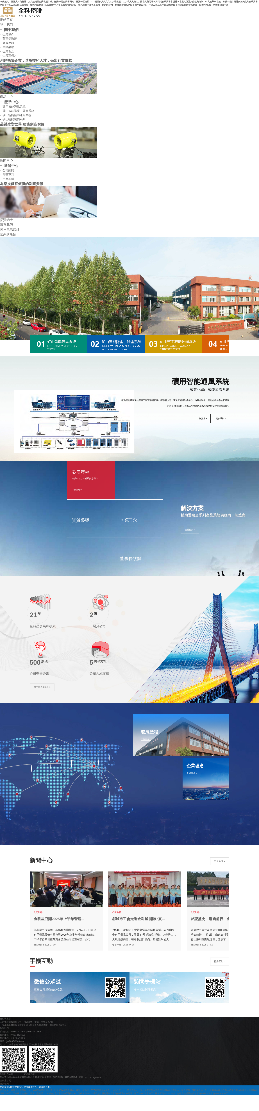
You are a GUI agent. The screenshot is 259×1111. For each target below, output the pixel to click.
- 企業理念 (7, 51)
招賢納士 (6, 221)
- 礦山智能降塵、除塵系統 (17, 111)
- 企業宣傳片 (8, 56)
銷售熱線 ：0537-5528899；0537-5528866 (20, 1047)
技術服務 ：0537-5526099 (12, 1050)
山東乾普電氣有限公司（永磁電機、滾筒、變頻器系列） (27, 1037)
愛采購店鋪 (8, 236)
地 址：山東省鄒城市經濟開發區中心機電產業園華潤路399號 (29, 1060)
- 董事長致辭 (8, 38)
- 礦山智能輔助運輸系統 (15, 115)
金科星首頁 (5, 1096)
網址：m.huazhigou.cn (90, 1093)
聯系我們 (6, 226)
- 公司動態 (7, 171)
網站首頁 (6, 19)
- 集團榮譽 (7, 47)
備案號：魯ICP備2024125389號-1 (60, 1093)
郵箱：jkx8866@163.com (12, 1057)
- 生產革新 (7, 180)
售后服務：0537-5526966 (12, 1054)
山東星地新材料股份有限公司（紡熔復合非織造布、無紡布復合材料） (33, 1041)
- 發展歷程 (7, 43)
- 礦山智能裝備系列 (13, 120)
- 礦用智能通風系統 (13, 107)
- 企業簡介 (7, 34)
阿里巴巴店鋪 (9, 231)
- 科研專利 (7, 175)
